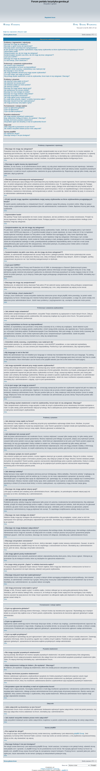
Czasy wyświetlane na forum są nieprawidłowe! (20, 67)
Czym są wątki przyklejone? (13, 111)
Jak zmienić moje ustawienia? (14, 65)
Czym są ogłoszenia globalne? (14, 108)
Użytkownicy (92, 24)
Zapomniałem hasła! (11, 51)
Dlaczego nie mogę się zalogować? (16, 44)
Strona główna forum (10, 34)
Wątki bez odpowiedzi (10, 32)
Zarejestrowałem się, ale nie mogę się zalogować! (21, 53)
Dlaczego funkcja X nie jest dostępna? (17, 135)
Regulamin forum (50, 17)
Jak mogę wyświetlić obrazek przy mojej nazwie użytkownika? (25, 73)
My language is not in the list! (14, 71)
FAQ (75, 24)
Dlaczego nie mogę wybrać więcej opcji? (17, 88)
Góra (5, 160)
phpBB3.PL (65, 770)
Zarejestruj (15, 24)
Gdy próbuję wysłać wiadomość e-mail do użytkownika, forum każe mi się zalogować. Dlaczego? (37, 76)
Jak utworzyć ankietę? (11, 86)
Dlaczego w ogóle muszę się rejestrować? (18, 46)
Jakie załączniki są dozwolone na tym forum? (19, 127)
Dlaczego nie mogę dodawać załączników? (18, 94)
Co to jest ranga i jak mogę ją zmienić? (17, 74)
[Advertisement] (50, 11)
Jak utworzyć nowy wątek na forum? (16, 81)
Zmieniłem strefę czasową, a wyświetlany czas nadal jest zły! (24, 69)
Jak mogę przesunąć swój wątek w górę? (18, 103)
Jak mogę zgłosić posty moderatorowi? (17, 97)
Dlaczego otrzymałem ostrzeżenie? (16, 95)
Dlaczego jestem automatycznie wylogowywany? (20, 48)
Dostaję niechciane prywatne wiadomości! (18, 120)
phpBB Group (79, 733)
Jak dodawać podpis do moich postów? (17, 85)
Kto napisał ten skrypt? (11, 133)
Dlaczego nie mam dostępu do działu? (17, 92)
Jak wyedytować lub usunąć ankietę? (16, 90)
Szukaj (83, 24)
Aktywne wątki (22, 32)
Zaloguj (6, 24)
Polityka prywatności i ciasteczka (50, 769)
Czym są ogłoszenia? (11, 109)
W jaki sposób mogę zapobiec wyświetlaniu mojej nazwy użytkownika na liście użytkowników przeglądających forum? (44, 50)
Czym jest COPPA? (10, 57)
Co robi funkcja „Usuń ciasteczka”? (16, 60)
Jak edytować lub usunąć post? (14, 83)
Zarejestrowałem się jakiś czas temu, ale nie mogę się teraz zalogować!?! (29, 55)
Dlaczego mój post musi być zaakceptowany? (19, 101)
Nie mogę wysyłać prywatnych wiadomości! (18, 116)
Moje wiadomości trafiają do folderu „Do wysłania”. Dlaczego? (25, 118)
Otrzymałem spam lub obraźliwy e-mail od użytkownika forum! (25, 122)
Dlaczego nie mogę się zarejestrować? (17, 59)
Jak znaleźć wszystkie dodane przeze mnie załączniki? (22, 128)
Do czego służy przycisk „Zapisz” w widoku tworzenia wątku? (24, 99)
